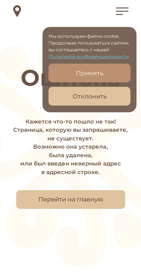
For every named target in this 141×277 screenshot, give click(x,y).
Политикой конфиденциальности (89, 56)
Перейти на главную (70, 199)
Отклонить (90, 96)
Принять (89, 73)
